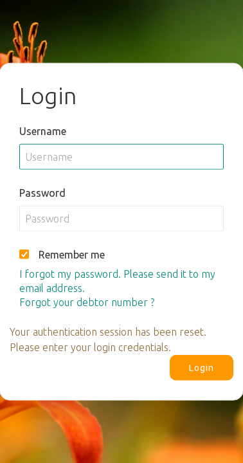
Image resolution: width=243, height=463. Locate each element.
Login (201, 367)
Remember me (72, 254)
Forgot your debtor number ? (86, 301)
